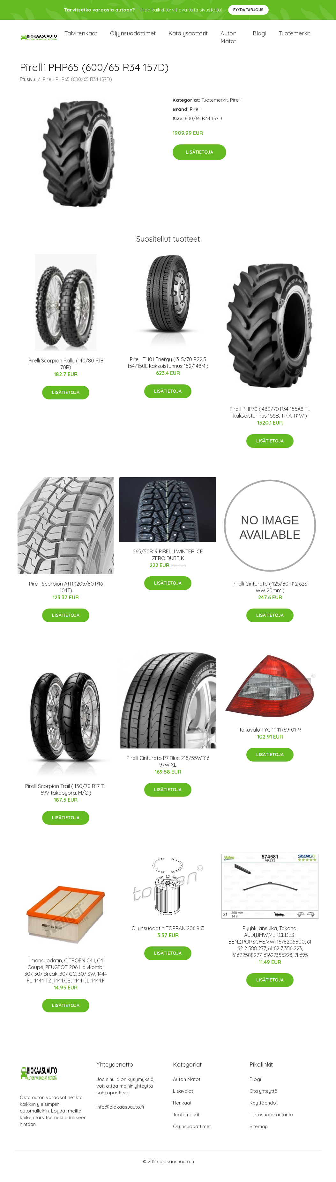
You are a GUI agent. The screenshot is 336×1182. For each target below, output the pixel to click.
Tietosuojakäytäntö (271, 1124)
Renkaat (182, 1112)
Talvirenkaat (80, 38)
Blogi (259, 38)
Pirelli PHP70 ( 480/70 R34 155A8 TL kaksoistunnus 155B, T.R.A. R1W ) (270, 421)
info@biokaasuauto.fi (120, 1116)
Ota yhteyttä (263, 1101)
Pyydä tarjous (248, 9)
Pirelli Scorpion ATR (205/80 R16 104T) (66, 596)
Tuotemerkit (294, 38)
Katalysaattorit (188, 38)
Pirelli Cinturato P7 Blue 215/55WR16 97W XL (168, 770)
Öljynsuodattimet (133, 38)
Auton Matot (186, 1089)
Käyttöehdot (264, 1112)
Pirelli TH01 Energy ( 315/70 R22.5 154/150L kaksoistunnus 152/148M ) (167, 372)
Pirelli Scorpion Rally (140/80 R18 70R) (65, 373)
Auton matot (228, 42)
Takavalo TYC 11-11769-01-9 (270, 739)
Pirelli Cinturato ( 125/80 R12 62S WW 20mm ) (270, 596)
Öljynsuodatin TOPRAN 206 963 (168, 938)
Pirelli (236, 109)
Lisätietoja (199, 161)
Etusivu (27, 89)
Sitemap (259, 1136)
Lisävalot (183, 1101)
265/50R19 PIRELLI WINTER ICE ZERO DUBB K (168, 564)
